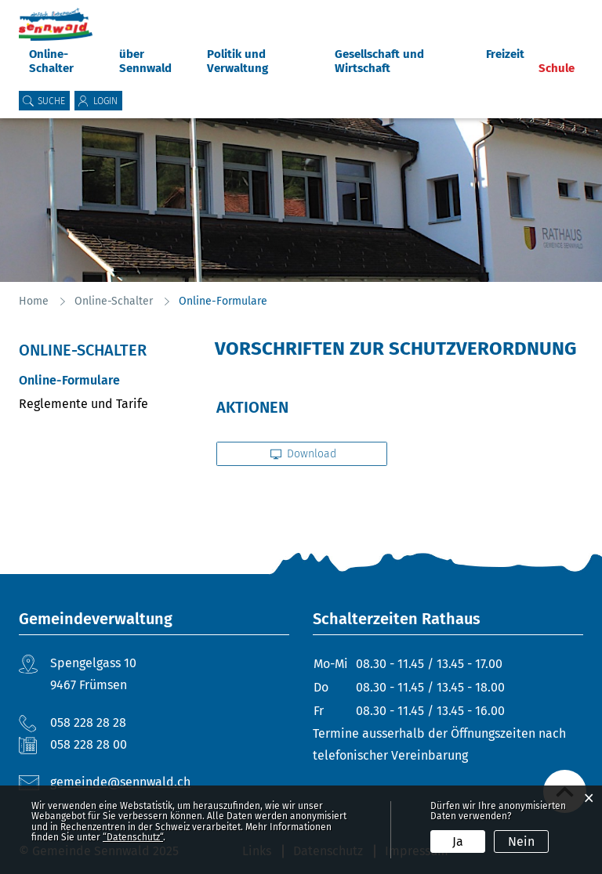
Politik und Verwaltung (237, 61)
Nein (521, 841)
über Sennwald (145, 61)
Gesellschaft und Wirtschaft (379, 61)
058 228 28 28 (88, 722)
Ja (457, 841)
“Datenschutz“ (133, 837)
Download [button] (303, 453)
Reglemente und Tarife (83, 403)
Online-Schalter (51, 61)
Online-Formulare (105, 380)
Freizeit (505, 54)
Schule (557, 68)
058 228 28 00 (88, 744)
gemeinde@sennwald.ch (120, 782)
